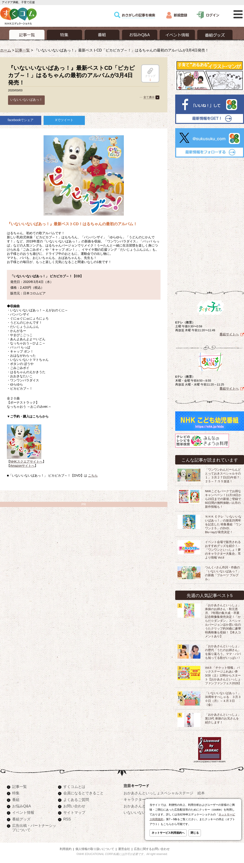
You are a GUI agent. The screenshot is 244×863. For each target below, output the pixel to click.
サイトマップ (74, 812)
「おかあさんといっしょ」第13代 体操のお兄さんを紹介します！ (223, 718)
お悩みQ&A (21, 806)
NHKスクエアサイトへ (26, 461)
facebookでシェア (21, 120)
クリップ (150, 72)
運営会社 (124, 849)
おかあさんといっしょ (142, 806)
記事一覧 (22, 50)
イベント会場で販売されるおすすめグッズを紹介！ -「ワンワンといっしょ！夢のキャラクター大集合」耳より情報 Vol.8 (223, 549)
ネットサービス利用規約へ (168, 832)
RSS (67, 819)
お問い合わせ (74, 806)
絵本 (201, 793)
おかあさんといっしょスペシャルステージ (158, 793)
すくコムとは (74, 786)
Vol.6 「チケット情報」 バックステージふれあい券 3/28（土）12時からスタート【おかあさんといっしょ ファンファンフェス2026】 (223, 675)
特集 (15, 793)
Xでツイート (64, 120)
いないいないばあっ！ (26, 99)
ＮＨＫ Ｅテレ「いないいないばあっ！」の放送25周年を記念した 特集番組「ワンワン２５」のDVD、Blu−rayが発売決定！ (223, 524)
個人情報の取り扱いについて (94, 849)
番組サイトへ (229, 334)
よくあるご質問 (76, 800)
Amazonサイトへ (22, 465)
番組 (15, 800)
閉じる (195, 832)
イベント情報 (23, 812)
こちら (93, 475)
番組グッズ (21, 819)
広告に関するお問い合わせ (152, 849)
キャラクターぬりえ (140, 799)
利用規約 (66, 849)
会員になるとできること (83, 793)
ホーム (5, 50)
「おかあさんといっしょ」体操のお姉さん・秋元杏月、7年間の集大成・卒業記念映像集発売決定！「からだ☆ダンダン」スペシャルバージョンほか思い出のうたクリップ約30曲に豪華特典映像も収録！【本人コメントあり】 (223, 621)
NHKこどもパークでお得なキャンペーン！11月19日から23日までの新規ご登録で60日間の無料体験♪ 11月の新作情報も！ (223, 499)
